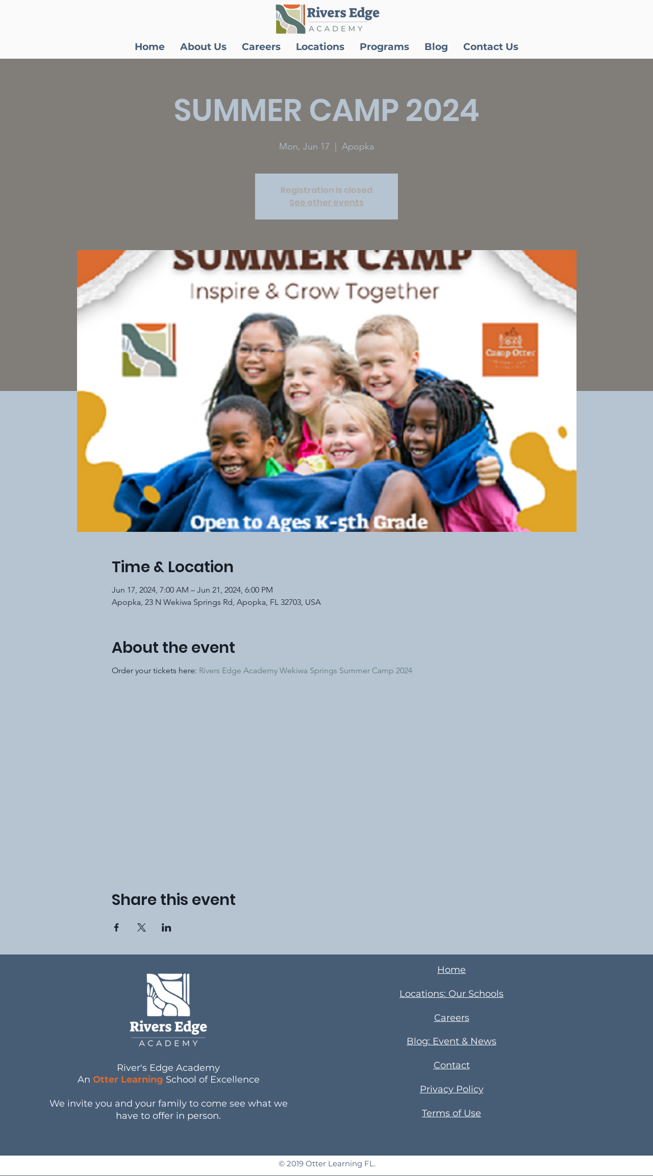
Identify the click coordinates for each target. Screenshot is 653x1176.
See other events (326, 202)
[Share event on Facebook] (116, 927)
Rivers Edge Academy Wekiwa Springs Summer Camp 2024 (305, 670)
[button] (203, 47)
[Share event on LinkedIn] (166, 927)
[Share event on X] (141, 927)
